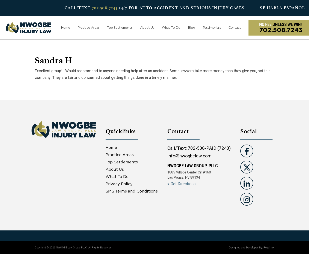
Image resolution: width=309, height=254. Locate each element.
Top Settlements (120, 27)
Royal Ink (269, 247)
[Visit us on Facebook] (246, 151)
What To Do (171, 27)
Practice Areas (89, 27)
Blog (191, 27)
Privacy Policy (119, 184)
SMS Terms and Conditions (132, 191)
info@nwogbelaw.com (189, 155)
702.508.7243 (105, 7)
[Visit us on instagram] (246, 199)
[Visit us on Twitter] (246, 167)
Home (65, 27)
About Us (147, 27)
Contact (235, 27)
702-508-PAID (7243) (209, 148)
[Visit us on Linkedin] (246, 183)
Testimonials (212, 27)
